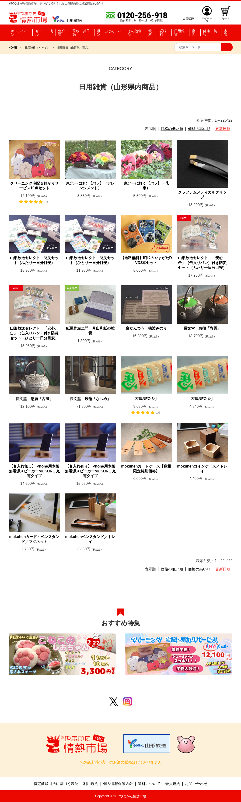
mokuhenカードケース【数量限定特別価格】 (146, 468)
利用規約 (90, 784)
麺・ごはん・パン (109, 32)
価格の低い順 (172, 129)
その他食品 (134, 32)
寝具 (193, 32)
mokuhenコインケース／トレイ (202, 468)
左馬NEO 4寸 (202, 399)
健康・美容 (210, 32)
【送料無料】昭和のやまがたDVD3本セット (146, 260)
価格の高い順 (199, 129)
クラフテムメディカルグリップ (202, 194)
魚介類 (61, 32)
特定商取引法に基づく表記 (56, 784)
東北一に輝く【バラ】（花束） (146, 185)
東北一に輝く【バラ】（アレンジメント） (90, 185)
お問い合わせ (196, 784)
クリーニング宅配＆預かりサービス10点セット (34, 185)
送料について (149, 784)
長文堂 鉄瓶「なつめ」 (90, 399)
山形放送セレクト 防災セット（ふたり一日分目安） (34, 260)
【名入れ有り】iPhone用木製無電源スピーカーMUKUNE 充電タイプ (90, 471)
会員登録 (188, 18)
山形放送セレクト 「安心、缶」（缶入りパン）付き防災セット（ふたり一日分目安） (202, 263)
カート (225, 18)
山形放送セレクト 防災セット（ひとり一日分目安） (90, 260)
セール (38, 32)
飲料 (150, 32)
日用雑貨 (179, 32)
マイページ (207, 18)
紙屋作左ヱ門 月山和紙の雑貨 (90, 330)
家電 (225, 32)
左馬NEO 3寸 (146, 399)
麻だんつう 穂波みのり (146, 328)
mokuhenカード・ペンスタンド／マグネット (34, 539)
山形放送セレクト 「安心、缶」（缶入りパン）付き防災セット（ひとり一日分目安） (34, 333)
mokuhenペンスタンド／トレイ (90, 539)
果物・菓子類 (81, 32)
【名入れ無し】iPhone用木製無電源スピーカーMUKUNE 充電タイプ (34, 471)
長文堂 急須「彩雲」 (202, 328)
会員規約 (172, 784)
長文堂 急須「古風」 (34, 399)
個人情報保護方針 (118, 784)
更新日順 (222, 129)
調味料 (163, 32)
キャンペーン (19, 32)
